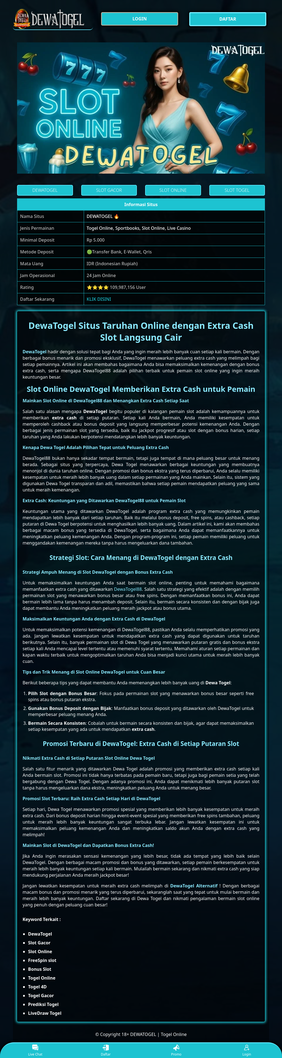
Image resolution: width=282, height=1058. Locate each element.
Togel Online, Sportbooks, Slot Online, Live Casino (139, 228)
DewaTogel (35, 352)
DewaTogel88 (128, 589)
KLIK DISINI (99, 299)
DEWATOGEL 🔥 (103, 216)
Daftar (106, 1051)
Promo (176, 1051)
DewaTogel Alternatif (193, 886)
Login (246, 1051)
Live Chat (35, 1051)
